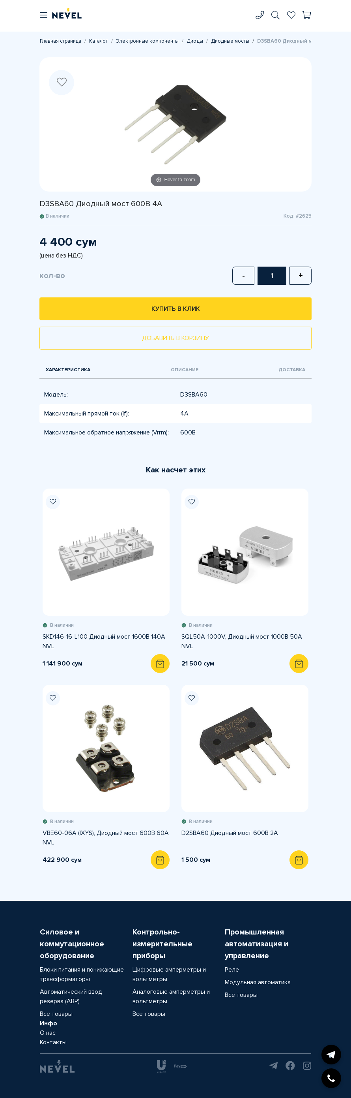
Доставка (291, 370)
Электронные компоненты (147, 41)
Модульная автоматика (258, 982)
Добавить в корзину (175, 338)
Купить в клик (175, 309)
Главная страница (60, 41)
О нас (48, 1033)
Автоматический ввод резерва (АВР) (71, 996)
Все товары (56, 1014)
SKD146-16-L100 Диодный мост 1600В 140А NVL (104, 641)
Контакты (53, 1042)
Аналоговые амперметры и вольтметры (171, 996)
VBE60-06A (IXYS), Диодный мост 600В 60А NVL (106, 837)
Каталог (98, 41)
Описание (184, 370)
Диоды (195, 41)
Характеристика (68, 370)
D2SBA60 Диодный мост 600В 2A (229, 833)
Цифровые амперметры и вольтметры (169, 974)
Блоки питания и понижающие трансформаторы (82, 974)
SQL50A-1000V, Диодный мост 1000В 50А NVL (241, 641)
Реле (232, 970)
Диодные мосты (230, 41)
